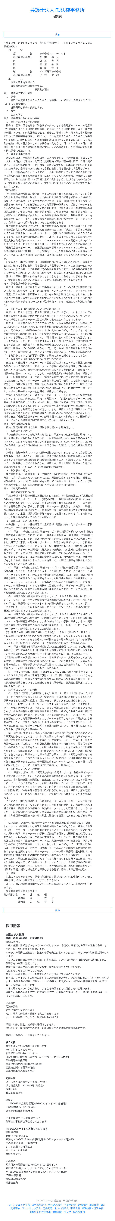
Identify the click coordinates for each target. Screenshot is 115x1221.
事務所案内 (79, 1212)
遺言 (103, 1204)
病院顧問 (57, 1212)
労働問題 (47, 1208)
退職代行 (82, 1204)
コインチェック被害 (19, 1204)
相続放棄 (94, 1204)
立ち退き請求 (55, 1204)
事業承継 (75, 1208)
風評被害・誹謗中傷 (92, 1208)
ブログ (67, 1212)
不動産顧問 (70, 1204)
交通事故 (15, 1208)
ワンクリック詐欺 (31, 1208)
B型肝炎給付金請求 (40, 1212)
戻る (57, 34)
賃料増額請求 (39, 1204)
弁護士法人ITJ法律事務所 (57, 10)
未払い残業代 (61, 1208)
